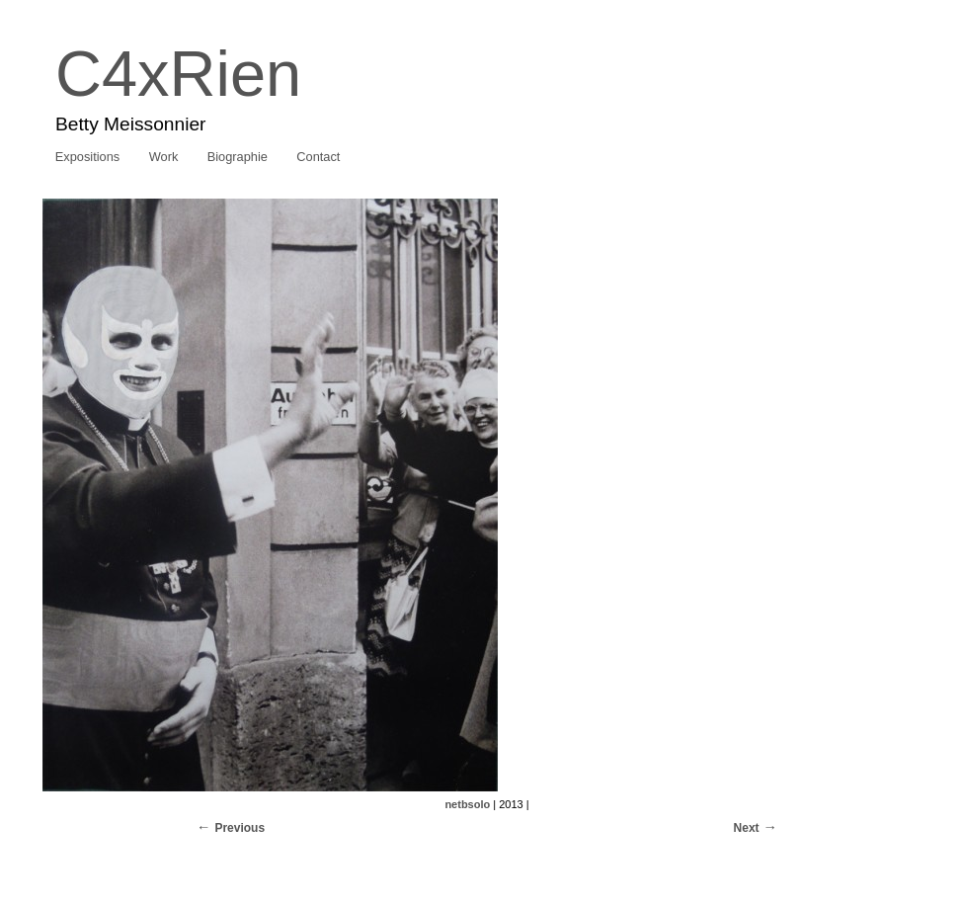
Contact (318, 156)
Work (164, 156)
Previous (239, 828)
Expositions (87, 156)
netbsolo (467, 804)
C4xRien (178, 74)
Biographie (237, 156)
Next (747, 828)
